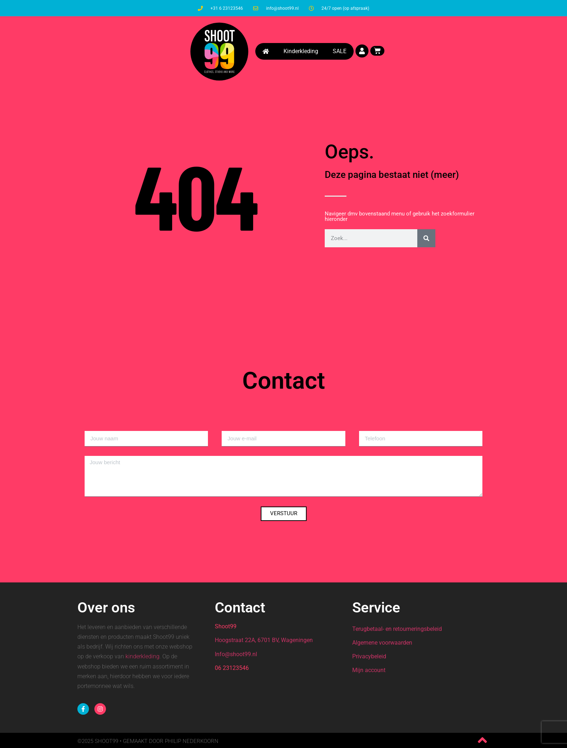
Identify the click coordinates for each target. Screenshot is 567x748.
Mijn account (368, 670)
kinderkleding (142, 656)
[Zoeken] (426, 238)
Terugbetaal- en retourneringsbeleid (397, 628)
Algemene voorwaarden (382, 642)
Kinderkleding (301, 49)
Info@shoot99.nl (236, 654)
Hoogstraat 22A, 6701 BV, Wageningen (264, 640)
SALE (339, 49)
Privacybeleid (369, 656)
